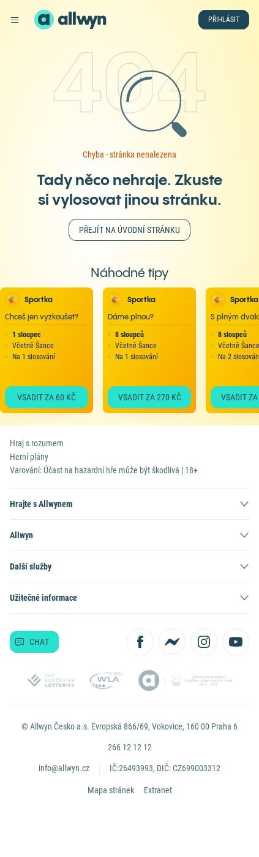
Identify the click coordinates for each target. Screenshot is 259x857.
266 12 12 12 (130, 747)
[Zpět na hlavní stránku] (44, 19)
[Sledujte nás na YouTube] (235, 641)
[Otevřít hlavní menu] (14, 19)
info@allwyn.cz (64, 768)
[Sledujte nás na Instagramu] (203, 641)
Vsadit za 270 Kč (149, 397)
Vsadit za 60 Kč (46, 397)
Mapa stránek (111, 790)
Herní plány (29, 457)
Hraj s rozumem (37, 443)
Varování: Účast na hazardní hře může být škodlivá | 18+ (104, 470)
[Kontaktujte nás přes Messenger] (172, 641)
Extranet (158, 790)
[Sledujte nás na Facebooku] (140, 641)
